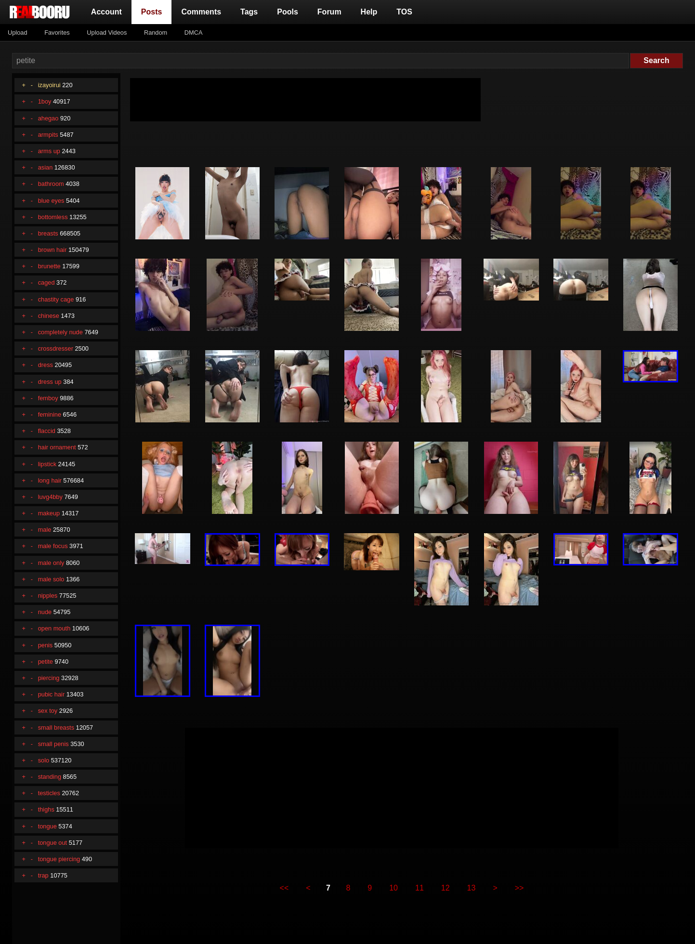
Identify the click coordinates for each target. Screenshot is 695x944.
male (45, 529)
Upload (17, 32)
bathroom (51, 183)
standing (49, 776)
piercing (49, 678)
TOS (404, 12)
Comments (201, 12)
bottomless (53, 217)
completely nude (60, 332)
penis (45, 645)
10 (393, 888)
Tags (249, 12)
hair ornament (57, 447)
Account (106, 12)
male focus (53, 546)
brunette (49, 266)
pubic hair (51, 694)
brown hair (52, 249)
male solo (51, 579)
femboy (48, 398)
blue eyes (51, 200)
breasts (48, 233)
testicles (49, 793)
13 (471, 888)
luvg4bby (50, 496)
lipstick (47, 464)
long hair (50, 480)
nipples (48, 595)
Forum (329, 12)
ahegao (48, 118)
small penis (53, 743)
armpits (48, 134)
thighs (46, 809)
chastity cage (56, 299)
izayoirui (49, 85)
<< (284, 888)
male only (51, 562)
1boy (45, 101)
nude (45, 612)
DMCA (193, 32)
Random (155, 32)
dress (45, 364)
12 (445, 888)
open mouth (54, 628)
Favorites (57, 32)
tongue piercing (59, 859)
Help (369, 12)
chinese (48, 315)
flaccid (46, 430)
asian (45, 167)
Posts (153, 11)
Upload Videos (107, 32)
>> (519, 888)
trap (43, 875)
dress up (50, 381)
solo (43, 760)
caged (46, 282)
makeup (49, 513)
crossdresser (55, 348)
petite (45, 661)
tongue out (52, 842)
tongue (47, 826)
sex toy (48, 710)
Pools (287, 12)
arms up (49, 151)
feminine (49, 414)
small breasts (56, 727)
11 (419, 888)
